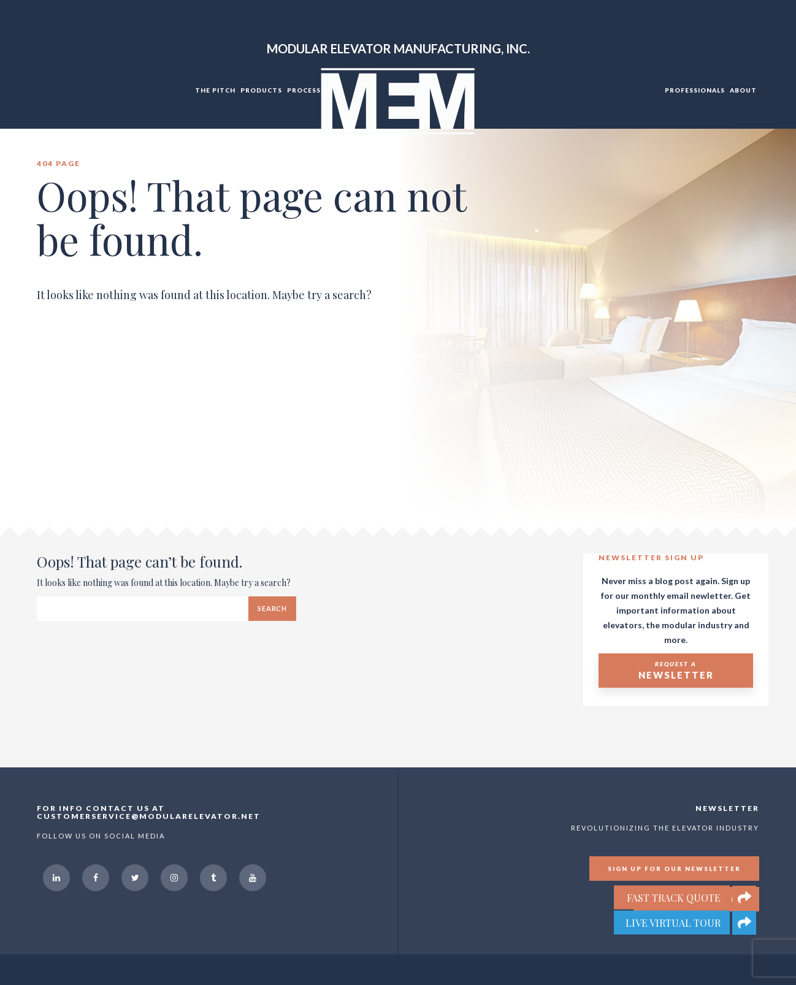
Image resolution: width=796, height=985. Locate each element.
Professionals (695, 90)
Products (261, 90)
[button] (744, 923)
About (743, 90)
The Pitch (215, 90)
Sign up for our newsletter (674, 868)
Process (304, 90)
